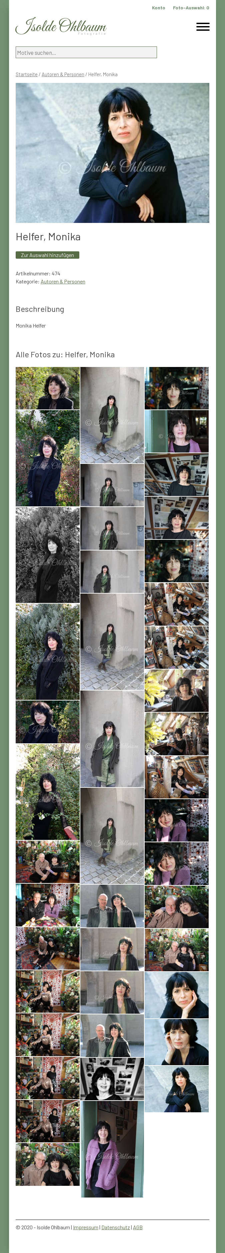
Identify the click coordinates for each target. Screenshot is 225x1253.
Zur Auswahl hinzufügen (47, 255)
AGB (138, 1227)
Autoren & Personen (63, 74)
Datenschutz (115, 1227)
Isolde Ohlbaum (61, 27)
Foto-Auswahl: (191, 7)
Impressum (85, 1227)
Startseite (27, 74)
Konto (158, 7)
